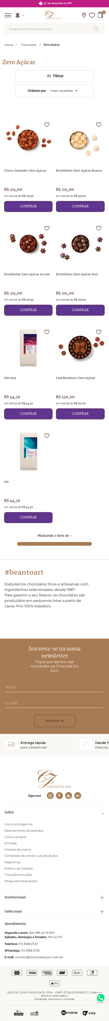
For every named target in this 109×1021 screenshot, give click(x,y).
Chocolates (29, 44)
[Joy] (28, 475)
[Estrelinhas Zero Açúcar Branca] (80, 164)
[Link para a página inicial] (9, 45)
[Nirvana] (28, 372)
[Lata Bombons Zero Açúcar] (80, 372)
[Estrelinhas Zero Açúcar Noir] (80, 268)
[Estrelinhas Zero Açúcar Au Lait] (28, 268)
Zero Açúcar (51, 44)
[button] (84, 15)
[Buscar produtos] (97, 28)
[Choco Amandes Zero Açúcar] (28, 164)
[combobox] (54, 28)
